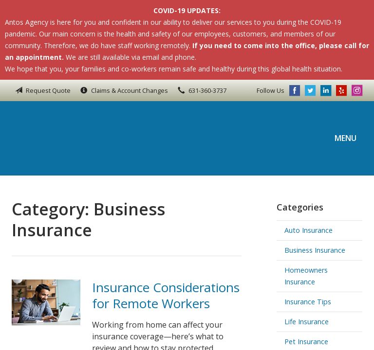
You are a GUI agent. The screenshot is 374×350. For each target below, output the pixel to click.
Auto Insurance (308, 230)
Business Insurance (314, 250)
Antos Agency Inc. (77, 138)
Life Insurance (306, 321)
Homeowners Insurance (306, 275)
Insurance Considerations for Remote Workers (166, 295)
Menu (345, 138)
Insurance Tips (307, 301)
